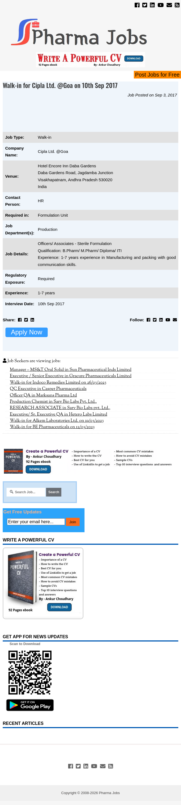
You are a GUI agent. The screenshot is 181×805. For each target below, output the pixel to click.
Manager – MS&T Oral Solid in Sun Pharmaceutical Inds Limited (70, 370)
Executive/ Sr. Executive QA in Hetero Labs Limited (58, 414)
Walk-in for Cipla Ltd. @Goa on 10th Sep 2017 (60, 85)
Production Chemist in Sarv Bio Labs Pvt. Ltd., (53, 402)
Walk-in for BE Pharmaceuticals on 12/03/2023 (52, 427)
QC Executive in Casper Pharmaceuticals (48, 389)
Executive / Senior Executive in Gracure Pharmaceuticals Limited (70, 376)
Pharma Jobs (109, 793)
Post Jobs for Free (157, 75)
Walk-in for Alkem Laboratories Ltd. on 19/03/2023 (57, 421)
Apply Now (26, 332)
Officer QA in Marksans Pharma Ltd (43, 395)
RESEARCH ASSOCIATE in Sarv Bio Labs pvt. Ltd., (60, 408)
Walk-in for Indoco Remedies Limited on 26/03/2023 (58, 383)
